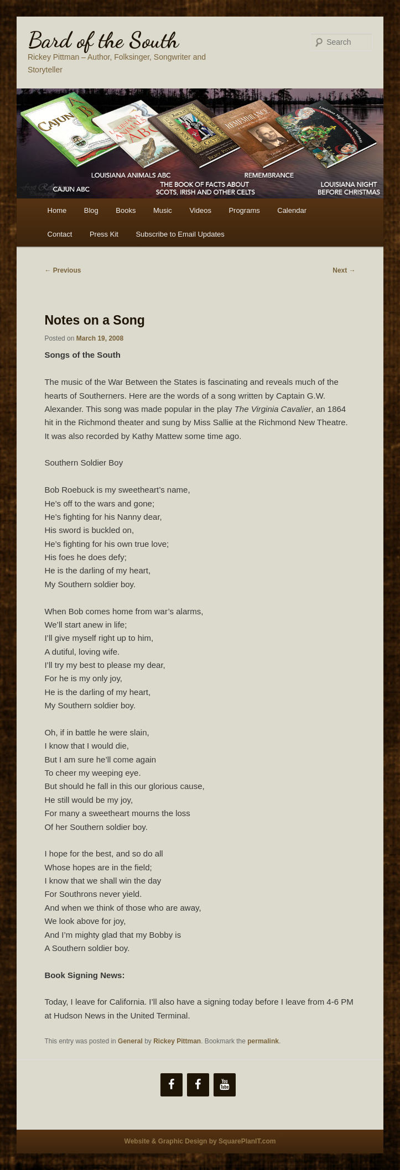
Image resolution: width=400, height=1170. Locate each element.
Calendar (292, 210)
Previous (62, 270)
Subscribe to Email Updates (180, 234)
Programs (243, 210)
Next (344, 270)
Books (126, 210)
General (130, 1041)
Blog (91, 210)
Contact (60, 234)
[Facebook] (171, 1084)
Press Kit (104, 234)
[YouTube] (225, 1084)
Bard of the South (103, 40)
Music (162, 210)
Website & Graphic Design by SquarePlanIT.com (200, 1141)
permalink (263, 1041)
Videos (200, 210)
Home (57, 210)
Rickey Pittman (177, 1041)
